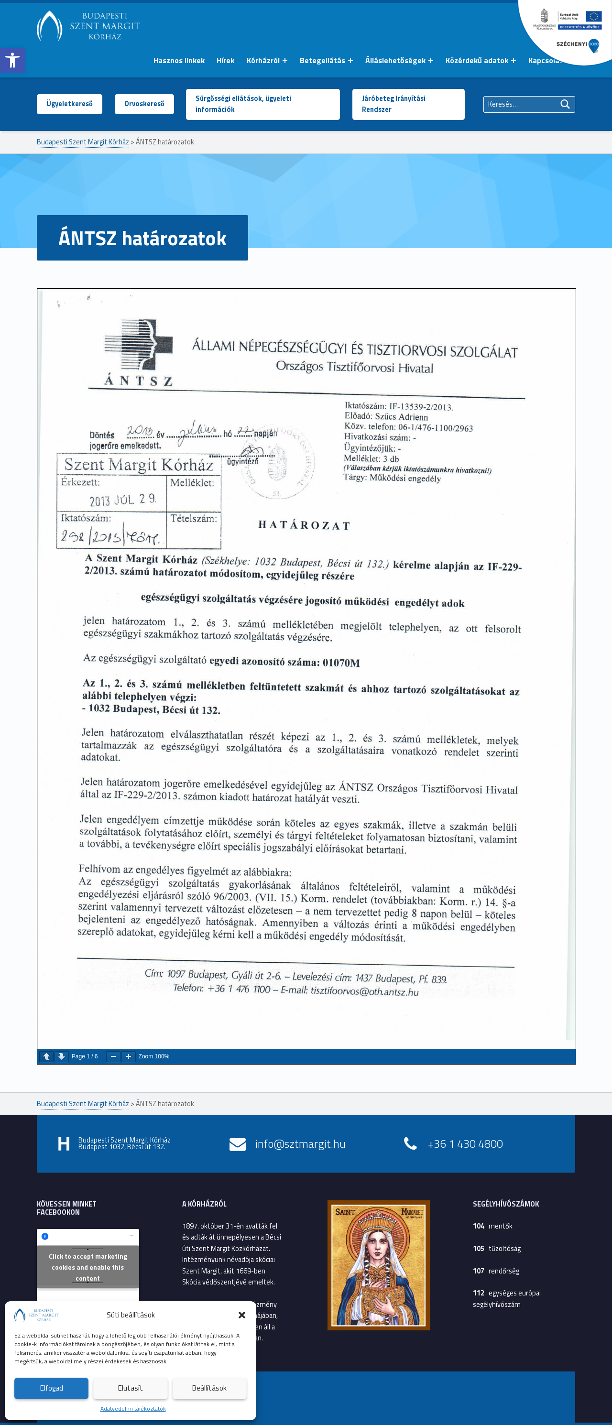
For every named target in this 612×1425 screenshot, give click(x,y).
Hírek (225, 60)
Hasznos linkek (179, 60)
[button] (12, 60)
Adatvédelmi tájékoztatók (133, 1408)
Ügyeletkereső (69, 103)
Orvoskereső (144, 103)
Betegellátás (322, 60)
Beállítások (209, 1387)
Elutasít (130, 1387)
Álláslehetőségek (395, 60)
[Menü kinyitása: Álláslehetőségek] (430, 60)
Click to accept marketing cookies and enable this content (88, 1267)
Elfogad (51, 1387)
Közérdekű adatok (477, 60)
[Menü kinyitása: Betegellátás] (350, 60)
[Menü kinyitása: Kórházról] (285, 60)
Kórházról (263, 60)
